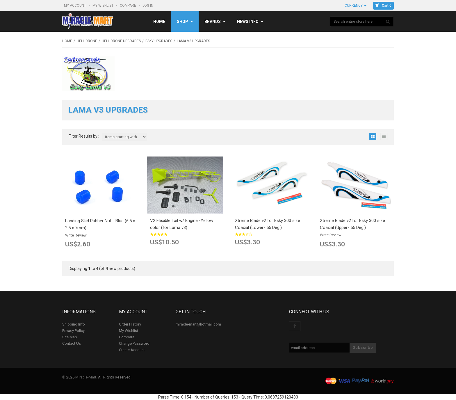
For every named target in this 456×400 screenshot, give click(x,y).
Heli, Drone (87, 41)
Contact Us (71, 343)
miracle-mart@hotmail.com (198, 324)
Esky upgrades (158, 41)
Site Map (69, 337)
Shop (185, 21)
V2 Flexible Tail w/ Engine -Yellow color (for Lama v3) (181, 224)
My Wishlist (103, 5)
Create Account (132, 350)
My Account (75, 5)
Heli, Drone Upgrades (121, 41)
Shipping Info (73, 324)
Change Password (134, 343)
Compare (128, 5)
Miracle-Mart (85, 377)
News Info (250, 21)
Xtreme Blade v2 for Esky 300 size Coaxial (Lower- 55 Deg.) (267, 224)
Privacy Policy (73, 330)
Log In (148, 5)
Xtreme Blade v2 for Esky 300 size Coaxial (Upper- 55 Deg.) (352, 224)
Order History (130, 324)
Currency (355, 5)
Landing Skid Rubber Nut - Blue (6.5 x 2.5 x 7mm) (100, 224)
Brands (214, 21)
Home (159, 21)
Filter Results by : (84, 136)
